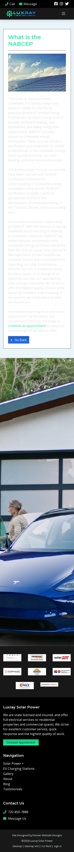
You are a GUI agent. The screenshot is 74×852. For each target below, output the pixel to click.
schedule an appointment (27, 326)
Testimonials (12, 789)
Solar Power (12, 763)
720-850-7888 (15, 811)
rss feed (46, 846)
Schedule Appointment (21, 742)
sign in (58, 846)
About (7, 779)
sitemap (17, 846)
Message (28, 4)
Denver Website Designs (47, 835)
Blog (6, 784)
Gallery (8, 774)
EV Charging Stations (19, 768)
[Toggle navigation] (63, 14)
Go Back (19, 340)
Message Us (14, 818)
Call (10, 4)
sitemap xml (31, 846)
